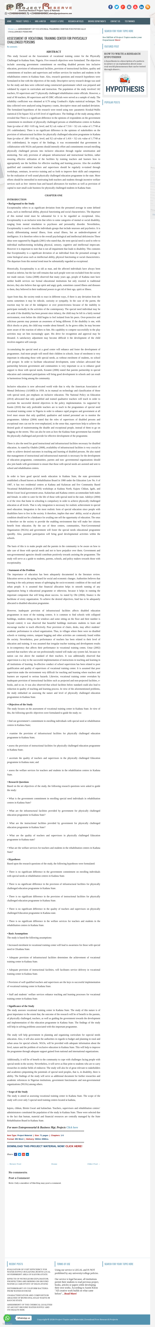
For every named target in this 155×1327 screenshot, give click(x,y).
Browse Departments (97, 21)
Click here (72, 1127)
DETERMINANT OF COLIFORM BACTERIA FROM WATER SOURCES (27, 1289)
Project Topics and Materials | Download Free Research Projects (86, 1319)
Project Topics (24, 20)
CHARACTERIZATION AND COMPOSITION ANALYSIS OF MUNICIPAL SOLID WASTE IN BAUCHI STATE (28, 1298)
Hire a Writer (40, 21)
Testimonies (130, 21)
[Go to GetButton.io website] (7, 1324)
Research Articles (76, 21)
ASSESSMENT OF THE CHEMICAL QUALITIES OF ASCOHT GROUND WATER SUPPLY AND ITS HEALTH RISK (29, 1307)
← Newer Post (14, 1164)
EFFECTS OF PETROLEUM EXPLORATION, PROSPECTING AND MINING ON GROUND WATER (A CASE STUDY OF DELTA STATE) (28, 1281)
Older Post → (93, 1164)
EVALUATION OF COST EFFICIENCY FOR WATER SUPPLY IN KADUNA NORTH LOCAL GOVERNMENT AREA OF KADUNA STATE (28, 1272)
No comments (12, 46)
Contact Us (115, 21)
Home (9, 21)
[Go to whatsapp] (7, 1318)
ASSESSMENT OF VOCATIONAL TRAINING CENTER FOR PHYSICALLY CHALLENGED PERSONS (47, 40)
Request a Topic (57, 21)
